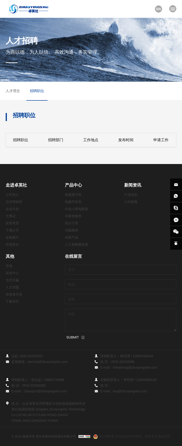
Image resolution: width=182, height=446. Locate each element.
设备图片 (12, 237)
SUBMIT (72, 337)
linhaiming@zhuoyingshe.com (135, 367)
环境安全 (12, 244)
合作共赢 (12, 280)
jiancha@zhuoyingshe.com (48, 362)
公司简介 (12, 195)
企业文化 (12, 209)
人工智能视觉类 (76, 244)
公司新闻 (130, 202)
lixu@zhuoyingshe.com (130, 391)
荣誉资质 (12, 223)
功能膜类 (71, 230)
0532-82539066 (122, 362)
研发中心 (12, 273)
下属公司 (12, 230)
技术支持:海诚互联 (157, 436)
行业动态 (130, 195)
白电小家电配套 (76, 209)
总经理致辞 (14, 202)
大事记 (11, 216)
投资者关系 (14, 294)
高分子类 (71, 223)
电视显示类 (73, 195)
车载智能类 (73, 216)
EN (158, 9)
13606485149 (146, 380)
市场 (9, 266)
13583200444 (143, 356)
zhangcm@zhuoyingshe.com (45, 391)
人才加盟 (12, 287)
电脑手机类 (73, 202)
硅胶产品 (71, 237)
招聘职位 (37, 91)
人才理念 (13, 91)
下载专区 (12, 301)
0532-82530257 (31, 356)
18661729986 (54, 380)
